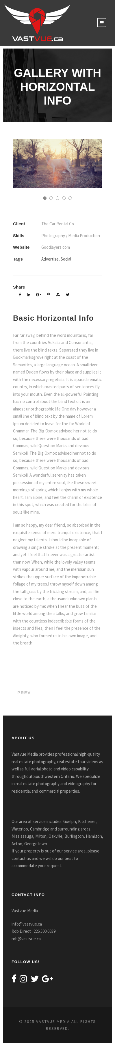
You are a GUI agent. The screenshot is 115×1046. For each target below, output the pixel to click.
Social (66, 259)
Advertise (50, 259)
